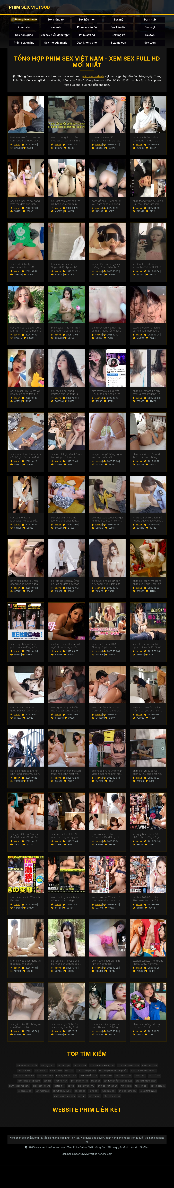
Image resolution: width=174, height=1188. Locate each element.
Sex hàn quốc (24, 36)
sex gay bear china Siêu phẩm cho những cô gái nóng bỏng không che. (146, 839)
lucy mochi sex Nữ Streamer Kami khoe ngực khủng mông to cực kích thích (106, 143)
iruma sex (84, 1110)
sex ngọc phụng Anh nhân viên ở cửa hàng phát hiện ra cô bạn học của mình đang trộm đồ (107, 776)
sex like (110, 1090)
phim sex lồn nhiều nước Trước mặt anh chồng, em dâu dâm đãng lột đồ (147, 459)
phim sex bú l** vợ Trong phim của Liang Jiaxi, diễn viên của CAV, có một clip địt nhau (148, 586)
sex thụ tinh (45, 1090)
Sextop (149, 36)
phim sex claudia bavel (147, 1069)
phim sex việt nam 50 (65, 1104)
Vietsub (55, 29)
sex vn (17, 148)
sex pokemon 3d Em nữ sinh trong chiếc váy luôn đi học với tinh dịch (24, 776)
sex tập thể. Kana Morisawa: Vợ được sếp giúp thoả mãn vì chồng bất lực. (23, 522)
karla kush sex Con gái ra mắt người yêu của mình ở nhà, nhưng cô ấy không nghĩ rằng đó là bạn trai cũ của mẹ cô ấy (148, 712)
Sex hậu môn (87, 21)
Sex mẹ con (118, 44)
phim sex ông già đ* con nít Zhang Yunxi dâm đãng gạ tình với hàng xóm (107, 586)
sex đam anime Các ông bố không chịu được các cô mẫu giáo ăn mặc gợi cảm (65, 966)
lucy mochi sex (22, 1110)
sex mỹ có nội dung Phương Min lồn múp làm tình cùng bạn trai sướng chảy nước (65, 396)
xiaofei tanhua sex (150, 1110)
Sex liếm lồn (118, 29)
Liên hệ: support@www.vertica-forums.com (87, 1176)
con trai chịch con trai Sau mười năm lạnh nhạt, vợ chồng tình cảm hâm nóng (66, 776)
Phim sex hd (87, 36)
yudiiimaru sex (102, 1110)
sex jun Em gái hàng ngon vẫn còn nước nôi (107, 459)
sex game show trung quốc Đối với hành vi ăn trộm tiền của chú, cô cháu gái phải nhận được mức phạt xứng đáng (25, 712)
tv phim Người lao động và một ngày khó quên (25, 966)
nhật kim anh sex (117, 1117)
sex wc (21, 1104)
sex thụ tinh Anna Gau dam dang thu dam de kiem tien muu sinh (145, 143)
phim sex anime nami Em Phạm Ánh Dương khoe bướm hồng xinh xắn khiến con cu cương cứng (66, 333)
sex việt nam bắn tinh (57, 1083)
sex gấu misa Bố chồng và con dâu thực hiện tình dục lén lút (25, 1029)
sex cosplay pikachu (115, 1076)
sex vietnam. (60, 1076)
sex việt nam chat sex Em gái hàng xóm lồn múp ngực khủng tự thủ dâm (65, 206)
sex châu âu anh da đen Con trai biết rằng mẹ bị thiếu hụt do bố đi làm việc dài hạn (107, 712)
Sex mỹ (118, 21)
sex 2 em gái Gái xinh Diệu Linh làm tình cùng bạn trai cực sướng (25, 333)
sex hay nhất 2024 (134, 1083)
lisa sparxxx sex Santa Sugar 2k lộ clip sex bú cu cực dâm (66, 269)
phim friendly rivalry (45, 1110)
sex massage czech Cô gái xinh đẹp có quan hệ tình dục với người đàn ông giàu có (107, 522)
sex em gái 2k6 (126, 1104)
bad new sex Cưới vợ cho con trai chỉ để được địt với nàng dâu (25, 143)
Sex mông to (55, 21)
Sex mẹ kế (118, 36)
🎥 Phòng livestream (24, 21)
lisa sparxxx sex (148, 1104)
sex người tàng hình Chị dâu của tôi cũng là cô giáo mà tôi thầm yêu (66, 712)
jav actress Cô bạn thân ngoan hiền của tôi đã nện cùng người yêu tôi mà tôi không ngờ (148, 649)
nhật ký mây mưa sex (108, 1083)
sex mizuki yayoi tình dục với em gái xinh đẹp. (65, 902)
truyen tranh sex (19, 1076)
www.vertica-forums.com (50, 1169)
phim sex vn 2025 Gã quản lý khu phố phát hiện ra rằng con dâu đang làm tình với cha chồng (148, 776)
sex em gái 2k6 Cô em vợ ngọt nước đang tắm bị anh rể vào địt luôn (25, 396)
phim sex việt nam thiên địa (26, 1083)
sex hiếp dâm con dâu (26, 1069)
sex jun (80, 1117)
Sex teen (150, 44)
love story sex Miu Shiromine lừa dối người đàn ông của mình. (105, 839)
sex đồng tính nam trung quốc (148, 1076)
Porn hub (150, 21)
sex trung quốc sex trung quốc (45, 1097)
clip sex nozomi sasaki (78, 1097)
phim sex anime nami (106, 1097)
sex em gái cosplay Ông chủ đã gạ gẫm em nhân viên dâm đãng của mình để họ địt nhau (65, 586)
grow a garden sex (148, 1090)
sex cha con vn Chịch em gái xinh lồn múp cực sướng (147, 333)
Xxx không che (87, 44)
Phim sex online (24, 44)
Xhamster (24, 29)
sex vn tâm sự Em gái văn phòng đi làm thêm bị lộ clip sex (106, 269)
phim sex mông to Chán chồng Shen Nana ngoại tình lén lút (24, 586)
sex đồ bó (18, 1097)
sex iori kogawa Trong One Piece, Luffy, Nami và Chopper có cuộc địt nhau (148, 966)
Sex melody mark (55, 44)
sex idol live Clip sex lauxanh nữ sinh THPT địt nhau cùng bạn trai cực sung (147, 269)
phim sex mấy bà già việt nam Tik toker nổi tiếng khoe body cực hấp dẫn (106, 1029)
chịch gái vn (78, 1076)
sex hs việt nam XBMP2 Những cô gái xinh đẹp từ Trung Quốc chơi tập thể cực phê (106, 649)
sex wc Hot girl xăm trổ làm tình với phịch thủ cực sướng (66, 459)
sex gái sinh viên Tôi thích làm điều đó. (25, 902)
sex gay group (50, 1069)
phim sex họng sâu (125, 1110)
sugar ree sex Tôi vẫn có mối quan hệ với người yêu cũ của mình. (107, 902)
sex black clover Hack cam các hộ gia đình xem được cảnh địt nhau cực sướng (25, 459)
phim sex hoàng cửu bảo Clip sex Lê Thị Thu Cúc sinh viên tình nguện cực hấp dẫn (147, 1029)
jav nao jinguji (70, 1069)
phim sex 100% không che (116, 1069)
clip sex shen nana (133, 1097)
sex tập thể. (155, 1097)
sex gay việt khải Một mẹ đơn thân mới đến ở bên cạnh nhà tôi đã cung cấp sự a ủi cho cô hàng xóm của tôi (24, 839)
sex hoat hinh (126, 1090)
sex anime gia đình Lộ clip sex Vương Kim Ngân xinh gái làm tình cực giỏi (66, 1029)
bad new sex (96, 1117)
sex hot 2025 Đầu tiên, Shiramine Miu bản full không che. (146, 902)
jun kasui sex (90, 1069)
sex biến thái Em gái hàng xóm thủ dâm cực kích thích (25, 206)
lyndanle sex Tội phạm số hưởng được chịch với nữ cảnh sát (147, 522)
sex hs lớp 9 (156, 1083)
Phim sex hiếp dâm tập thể (55, 36)
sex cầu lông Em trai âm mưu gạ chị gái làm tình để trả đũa (66, 143)
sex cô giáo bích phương (87, 1090)
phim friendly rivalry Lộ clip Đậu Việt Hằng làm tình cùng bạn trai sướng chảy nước (148, 206)
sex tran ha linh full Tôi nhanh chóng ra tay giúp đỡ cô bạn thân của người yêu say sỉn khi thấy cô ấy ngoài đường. (66, 839)
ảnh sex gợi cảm (83, 1083)
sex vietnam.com (25, 1090)
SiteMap (144, 1169)
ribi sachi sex (106, 1104)
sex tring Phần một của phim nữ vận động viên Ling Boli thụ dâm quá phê (25, 649)
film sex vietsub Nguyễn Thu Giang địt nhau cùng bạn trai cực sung (106, 396)
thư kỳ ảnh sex (40, 1076)
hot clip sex (88, 1104)
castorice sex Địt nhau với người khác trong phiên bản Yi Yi (65, 649)
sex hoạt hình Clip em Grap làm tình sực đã (22, 269)
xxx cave (95, 1076)
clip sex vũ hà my (39, 1104)
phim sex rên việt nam (59, 1117)
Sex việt (150, 29)
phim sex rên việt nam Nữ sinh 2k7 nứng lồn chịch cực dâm (106, 333)
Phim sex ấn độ (87, 29)
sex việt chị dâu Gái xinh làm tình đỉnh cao (106, 966)
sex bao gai (68, 1110)
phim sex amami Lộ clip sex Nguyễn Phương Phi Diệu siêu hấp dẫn (147, 396)
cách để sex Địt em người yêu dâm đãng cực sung (106, 206)
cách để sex (62, 1090)
